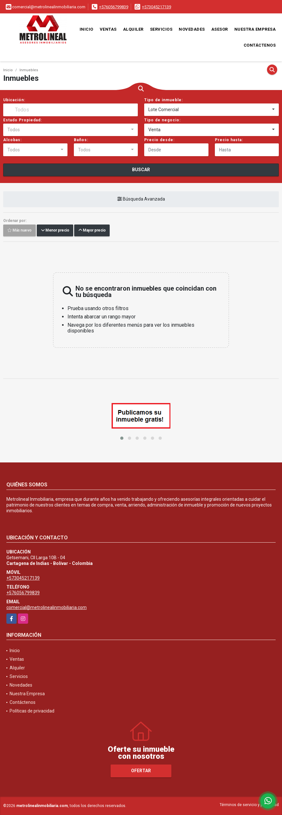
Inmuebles (29, 70)
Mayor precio (92, 230)
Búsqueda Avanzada (141, 199)
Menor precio (55, 230)
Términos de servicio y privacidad (249, 805)
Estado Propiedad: (22, 120)
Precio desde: (159, 140)
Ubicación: (14, 100)
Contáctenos (260, 45)
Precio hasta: (229, 140)
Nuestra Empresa (255, 29)
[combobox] (211, 109)
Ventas (108, 29)
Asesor (219, 29)
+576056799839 (113, 6)
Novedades (192, 29)
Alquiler (133, 29)
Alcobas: (12, 140)
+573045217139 (156, 6)
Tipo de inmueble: (163, 100)
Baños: (81, 140)
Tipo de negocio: (162, 120)
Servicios (161, 29)
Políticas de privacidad (32, 710)
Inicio (86, 29)
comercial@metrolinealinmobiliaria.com (46, 607)
